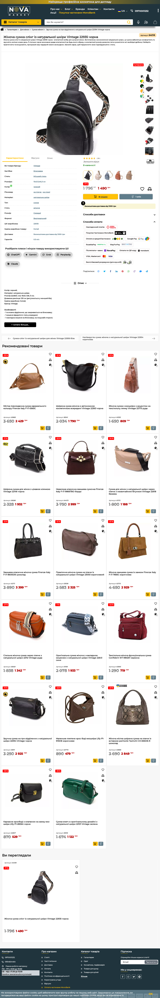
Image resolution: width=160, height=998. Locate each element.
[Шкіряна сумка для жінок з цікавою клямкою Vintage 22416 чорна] (27, 458)
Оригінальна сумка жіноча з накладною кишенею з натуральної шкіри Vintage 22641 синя (79, 657)
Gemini (31, 254)
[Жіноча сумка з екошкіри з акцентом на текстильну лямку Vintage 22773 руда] (132, 375)
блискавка (38, 171)
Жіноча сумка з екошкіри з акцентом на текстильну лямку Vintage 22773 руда (129, 407)
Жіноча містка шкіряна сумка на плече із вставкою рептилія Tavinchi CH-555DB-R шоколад (130, 741)
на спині (46, 192)
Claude (12, 264)
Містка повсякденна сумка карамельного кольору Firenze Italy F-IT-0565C (24, 407)
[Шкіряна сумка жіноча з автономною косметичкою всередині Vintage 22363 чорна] (80, 375)
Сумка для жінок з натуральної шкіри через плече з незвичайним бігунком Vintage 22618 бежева (132, 491)
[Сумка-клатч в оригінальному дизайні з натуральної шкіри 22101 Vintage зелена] (80, 790)
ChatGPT (13, 254)
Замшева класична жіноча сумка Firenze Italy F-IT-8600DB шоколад (26, 573)
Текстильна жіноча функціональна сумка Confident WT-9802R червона (130, 656)
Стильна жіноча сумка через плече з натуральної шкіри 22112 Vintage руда (22, 656)
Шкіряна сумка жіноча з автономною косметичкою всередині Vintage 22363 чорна (79, 407)
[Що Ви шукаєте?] (89, 22)
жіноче (37, 208)
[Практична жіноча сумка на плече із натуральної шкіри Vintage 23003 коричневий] (80, 541)
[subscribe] (139, 962)
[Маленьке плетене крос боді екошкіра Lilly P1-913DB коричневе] (80, 707)
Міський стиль (40, 176)
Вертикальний (40, 218)
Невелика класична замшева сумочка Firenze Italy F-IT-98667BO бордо (79, 490)
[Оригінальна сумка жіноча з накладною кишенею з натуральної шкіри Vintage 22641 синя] (80, 624)
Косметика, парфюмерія (94, 965)
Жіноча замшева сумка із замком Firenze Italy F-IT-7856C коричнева (132, 573)
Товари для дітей (91, 972)
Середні (37, 213)
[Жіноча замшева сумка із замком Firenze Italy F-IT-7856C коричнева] (132, 541)
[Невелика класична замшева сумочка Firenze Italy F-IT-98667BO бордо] (80, 458)
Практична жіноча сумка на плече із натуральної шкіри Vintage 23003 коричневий (80, 573)
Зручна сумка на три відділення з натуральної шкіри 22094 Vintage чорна (27, 739)
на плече (38, 192)
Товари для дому (91, 969)
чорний (37, 187)
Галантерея (89, 957)
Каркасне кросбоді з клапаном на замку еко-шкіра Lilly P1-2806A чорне (26, 823)
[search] (128, 22)
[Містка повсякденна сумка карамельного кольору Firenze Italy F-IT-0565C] (27, 375)
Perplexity (64, 254)
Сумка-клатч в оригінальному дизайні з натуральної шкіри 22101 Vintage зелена (76, 823)
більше (84, 976)
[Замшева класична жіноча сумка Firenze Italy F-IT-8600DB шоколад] (27, 541)
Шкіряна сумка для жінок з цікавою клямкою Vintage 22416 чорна (26, 490)
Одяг (86, 961)
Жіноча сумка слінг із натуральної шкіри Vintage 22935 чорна (36, 919)
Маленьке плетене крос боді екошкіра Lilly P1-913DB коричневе (80, 739)
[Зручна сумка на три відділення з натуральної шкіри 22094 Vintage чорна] (27, 707)
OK (151, 993)
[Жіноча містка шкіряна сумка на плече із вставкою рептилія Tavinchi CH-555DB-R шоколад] (132, 707)
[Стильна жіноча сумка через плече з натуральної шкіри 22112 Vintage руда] (27, 624)
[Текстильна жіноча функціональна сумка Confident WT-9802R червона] (132, 624)
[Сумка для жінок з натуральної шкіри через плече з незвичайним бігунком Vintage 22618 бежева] (132, 458)
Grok (46, 254)
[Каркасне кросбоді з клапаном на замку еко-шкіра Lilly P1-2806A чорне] (27, 790)
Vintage (37, 166)
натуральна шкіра (41, 197)
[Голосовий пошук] (138, 22)
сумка (36, 203)
